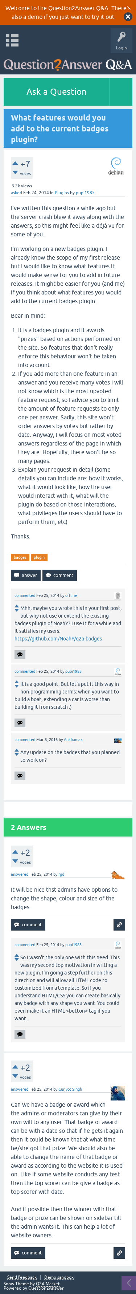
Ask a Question (56, 92)
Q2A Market (48, 1283)
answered (19, 874)
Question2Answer (46, 1288)
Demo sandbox (59, 1277)
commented (25, 595)
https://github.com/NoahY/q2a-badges (58, 639)
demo (35, 16)
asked (16, 192)
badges (20, 557)
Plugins (62, 192)
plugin (39, 557)
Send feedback (22, 1277)
